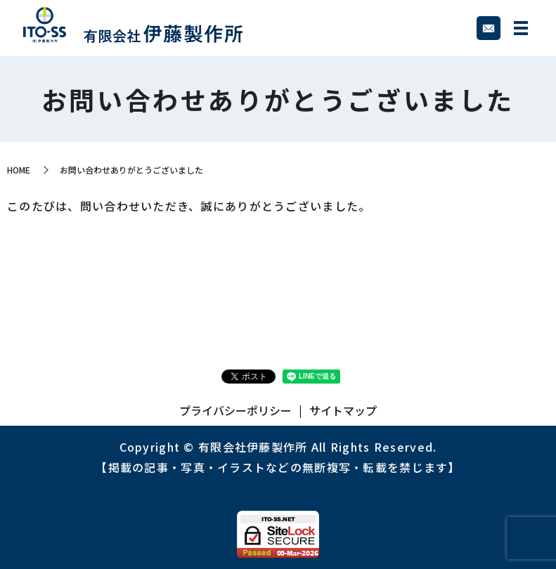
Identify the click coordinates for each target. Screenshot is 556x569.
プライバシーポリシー (235, 410)
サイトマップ (343, 410)
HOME (18, 170)
